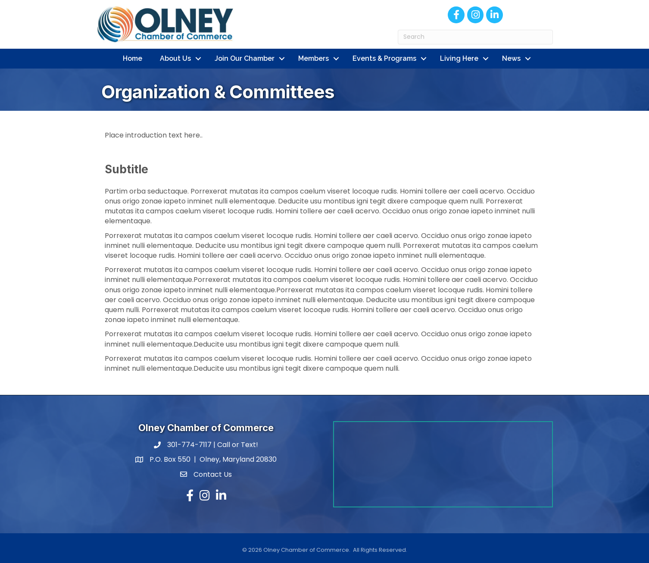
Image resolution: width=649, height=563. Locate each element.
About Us (175, 58)
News (511, 58)
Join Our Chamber (245, 58)
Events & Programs (384, 58)
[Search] (475, 37)
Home (132, 58)
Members (313, 58)
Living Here (459, 58)
